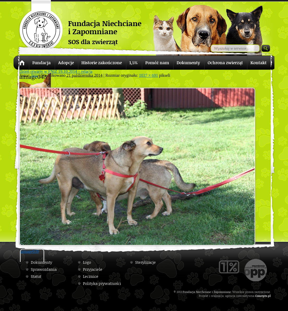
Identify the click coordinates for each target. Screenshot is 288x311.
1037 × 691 (148, 75)
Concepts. (261, 296)
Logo (87, 262)
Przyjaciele (92, 269)
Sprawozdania (44, 269)
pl (269, 296)
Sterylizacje (145, 262)
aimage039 (30, 251)
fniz (34, 75)
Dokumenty (41, 262)
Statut (36, 276)
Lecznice (90, 276)
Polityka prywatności (102, 283)
